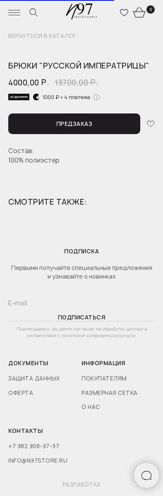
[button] (74, 123)
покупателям (104, 378)
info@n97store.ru (37, 460)
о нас (91, 407)
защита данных (34, 378)
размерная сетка (110, 393)
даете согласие (77, 329)
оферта (20, 393)
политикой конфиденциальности (98, 335)
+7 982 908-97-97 (33, 446)
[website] (33, 12)
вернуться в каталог (42, 36)
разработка (81, 484)
